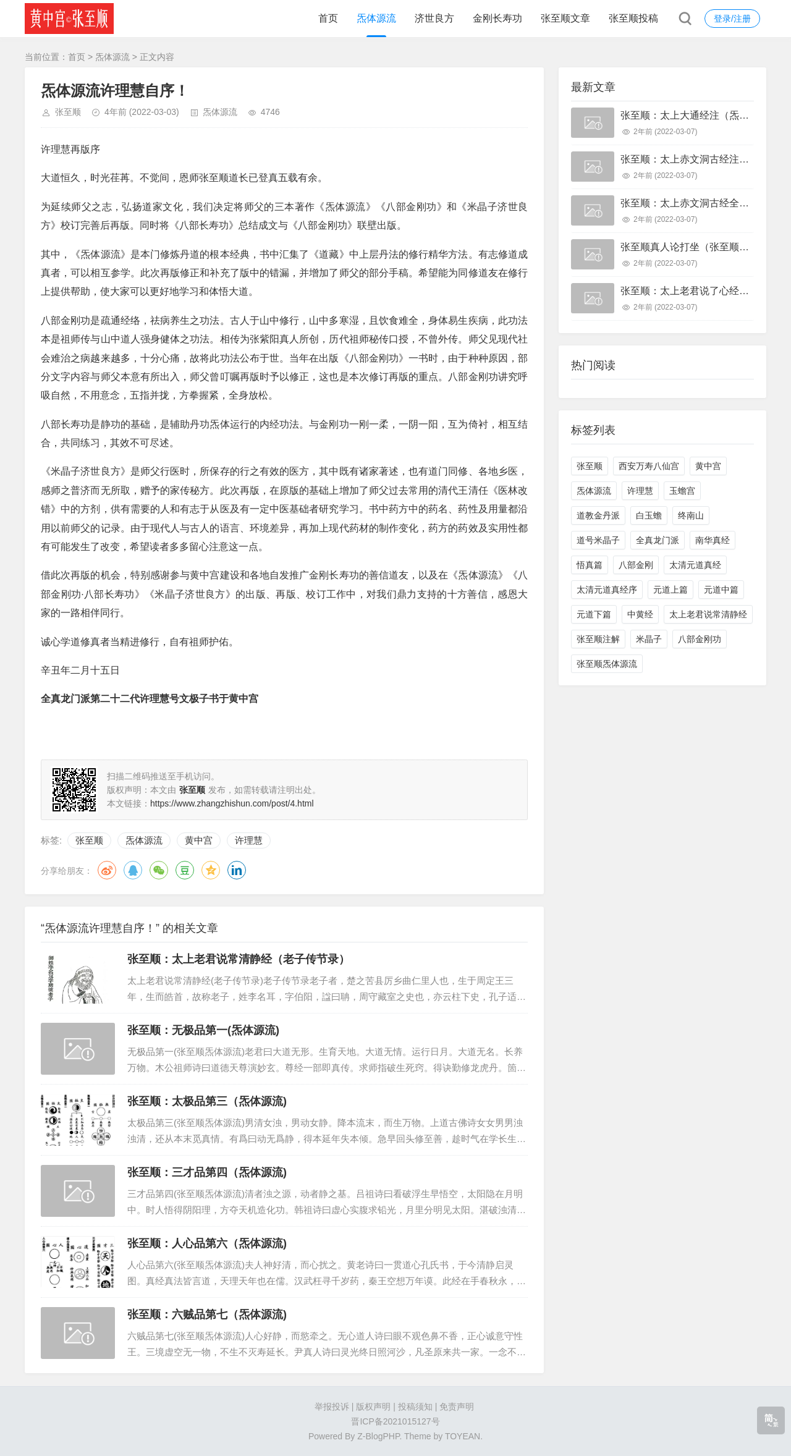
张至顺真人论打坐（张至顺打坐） (694, 247)
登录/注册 (732, 18)
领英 (236, 870)
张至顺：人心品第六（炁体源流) (207, 1243)
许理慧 (249, 840)
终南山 (691, 515)
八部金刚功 (699, 639)
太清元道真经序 (607, 590)
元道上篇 (670, 590)
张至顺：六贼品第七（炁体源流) (207, 1314)
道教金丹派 (598, 515)
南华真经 (712, 540)
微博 (107, 870)
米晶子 (649, 639)
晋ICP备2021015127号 (395, 1421)
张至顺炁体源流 (607, 664)
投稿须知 (415, 1407)
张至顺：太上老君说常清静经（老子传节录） (238, 959)
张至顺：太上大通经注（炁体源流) (696, 115)
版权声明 (373, 1407)
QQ (133, 870)
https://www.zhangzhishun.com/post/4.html (232, 803)
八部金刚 (636, 565)
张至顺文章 (565, 18)
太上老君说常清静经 (708, 614)
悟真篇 (590, 565)
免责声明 (456, 1407)
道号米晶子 (598, 540)
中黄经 (640, 614)
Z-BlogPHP (378, 1436)
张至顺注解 (598, 639)
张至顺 (68, 112)
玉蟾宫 (682, 491)
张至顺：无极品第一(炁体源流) (203, 1030)
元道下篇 (594, 614)
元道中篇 (721, 590)
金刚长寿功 (497, 18)
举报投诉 (332, 1407)
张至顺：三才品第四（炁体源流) (207, 1172)
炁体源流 (376, 18)
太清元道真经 (695, 565)
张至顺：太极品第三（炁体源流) (207, 1101)
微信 (159, 870)
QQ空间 (210, 870)
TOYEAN (462, 1436)
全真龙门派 (657, 540)
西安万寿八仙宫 (649, 466)
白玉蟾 (649, 515)
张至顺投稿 (633, 18)
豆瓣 (185, 870)
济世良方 (434, 18)
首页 (328, 18)
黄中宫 (199, 840)
